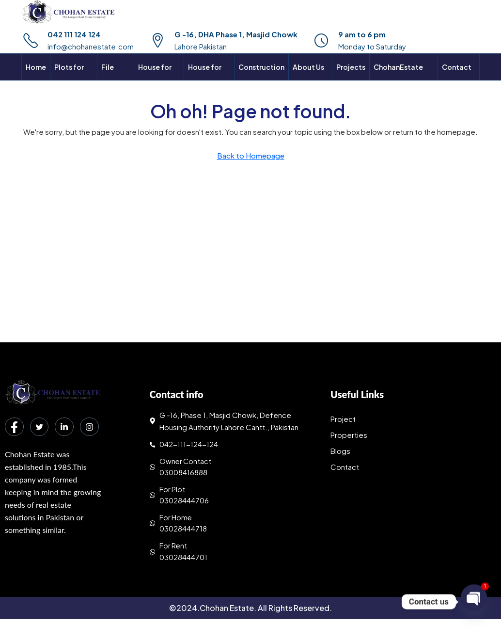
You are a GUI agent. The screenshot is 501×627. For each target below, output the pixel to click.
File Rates (111, 80)
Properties (348, 434)
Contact (344, 466)
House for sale (155, 80)
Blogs (340, 450)
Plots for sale (69, 80)
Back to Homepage (250, 155)
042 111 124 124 (74, 34)
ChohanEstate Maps (398, 80)
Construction (261, 67)
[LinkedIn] (66, 427)
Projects (350, 67)
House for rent (204, 80)
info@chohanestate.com (90, 46)
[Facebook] (14, 427)
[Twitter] (40, 427)
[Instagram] (14, 451)
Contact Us (456, 80)
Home (36, 67)
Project (343, 418)
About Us (308, 67)
